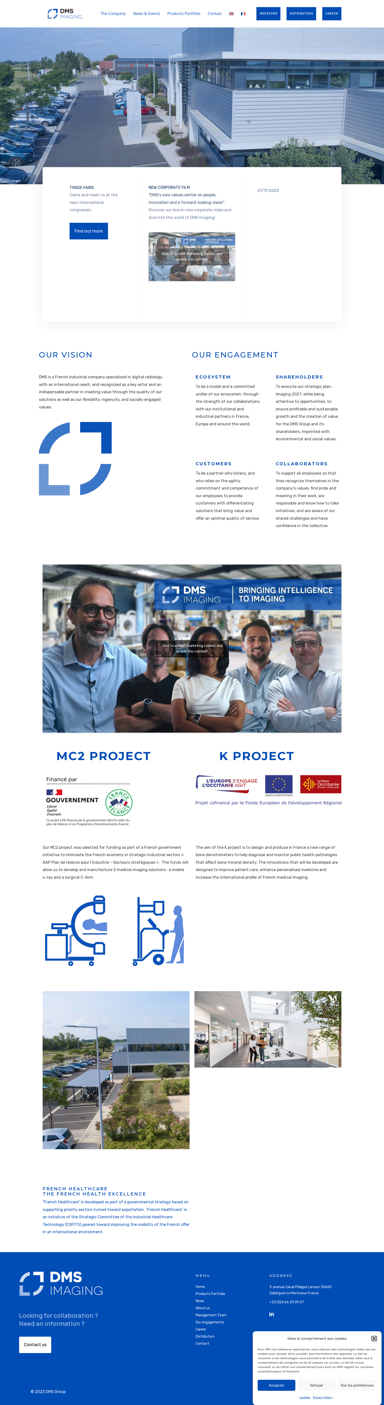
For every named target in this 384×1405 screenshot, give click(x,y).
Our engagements (210, 1322)
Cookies (305, 1397)
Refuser (316, 1385)
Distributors (205, 1336)
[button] (374, 1338)
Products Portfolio (183, 13)
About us (203, 1308)
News (200, 1301)
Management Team (211, 1315)
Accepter (276, 1385)
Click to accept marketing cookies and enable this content (192, 648)
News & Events (146, 13)
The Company (113, 13)
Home (200, 1287)
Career (201, 1329)
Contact (215, 13)
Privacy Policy (323, 1397)
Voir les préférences (357, 1385)
